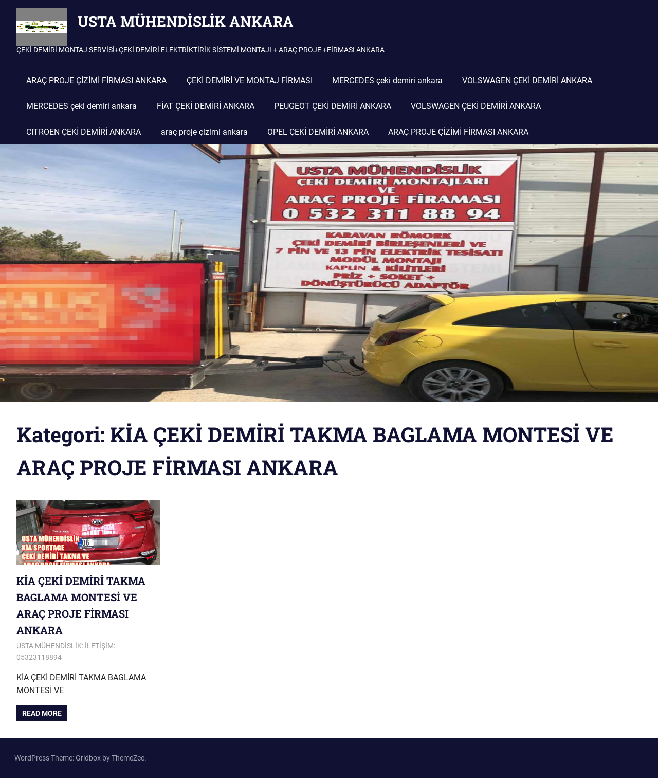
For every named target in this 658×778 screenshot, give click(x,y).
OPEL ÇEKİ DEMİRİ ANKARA (318, 132)
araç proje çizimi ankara (204, 132)
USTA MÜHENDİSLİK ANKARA (186, 21)
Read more (42, 713)
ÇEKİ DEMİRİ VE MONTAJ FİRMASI (250, 80)
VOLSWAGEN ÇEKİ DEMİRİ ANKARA (527, 80)
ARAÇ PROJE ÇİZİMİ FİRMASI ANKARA (96, 80)
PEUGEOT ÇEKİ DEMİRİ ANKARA (332, 106)
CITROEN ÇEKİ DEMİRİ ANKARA (83, 132)
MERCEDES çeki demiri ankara (387, 80)
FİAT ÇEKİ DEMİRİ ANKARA (205, 106)
